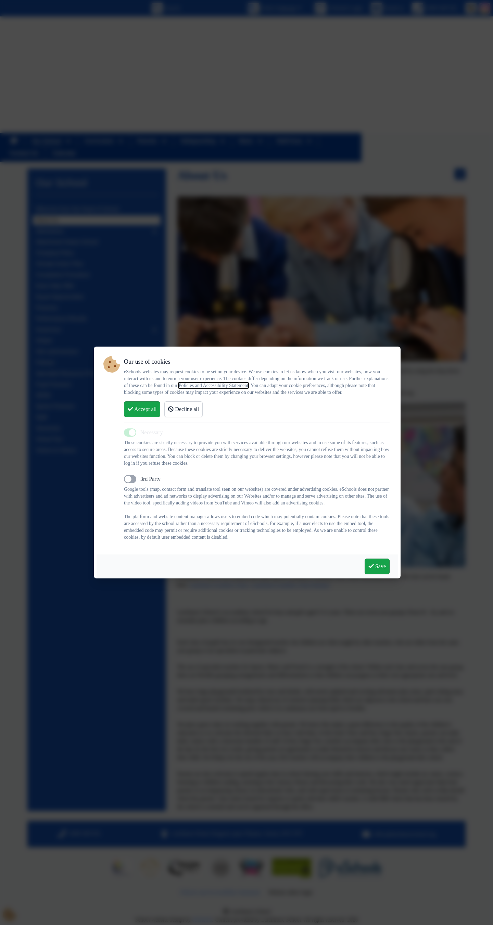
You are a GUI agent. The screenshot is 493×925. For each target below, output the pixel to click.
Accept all (142, 409)
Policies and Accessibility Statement (213, 385)
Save (377, 566)
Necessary (151, 432)
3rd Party (150, 479)
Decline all (183, 409)
